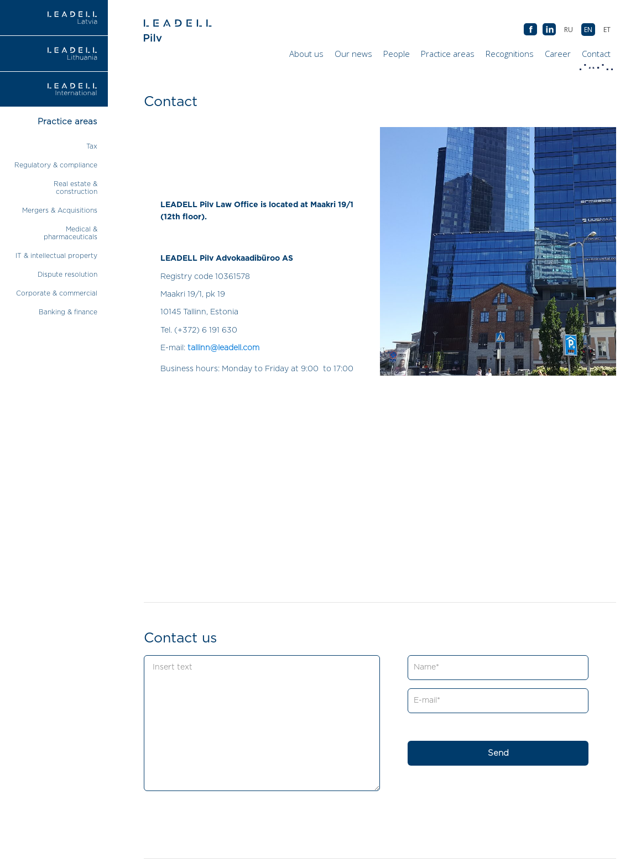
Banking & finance (68, 312)
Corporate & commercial (56, 293)
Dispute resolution (67, 274)
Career (558, 53)
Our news (353, 53)
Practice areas (448, 53)
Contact (596, 56)
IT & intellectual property (56, 255)
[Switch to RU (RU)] (568, 29)
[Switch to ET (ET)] (607, 29)
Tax (91, 146)
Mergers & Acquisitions (59, 210)
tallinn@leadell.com (223, 348)
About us (306, 53)
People (396, 53)
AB (549, 29)
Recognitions (510, 53)
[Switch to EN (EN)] (588, 29)
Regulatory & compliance (55, 165)
